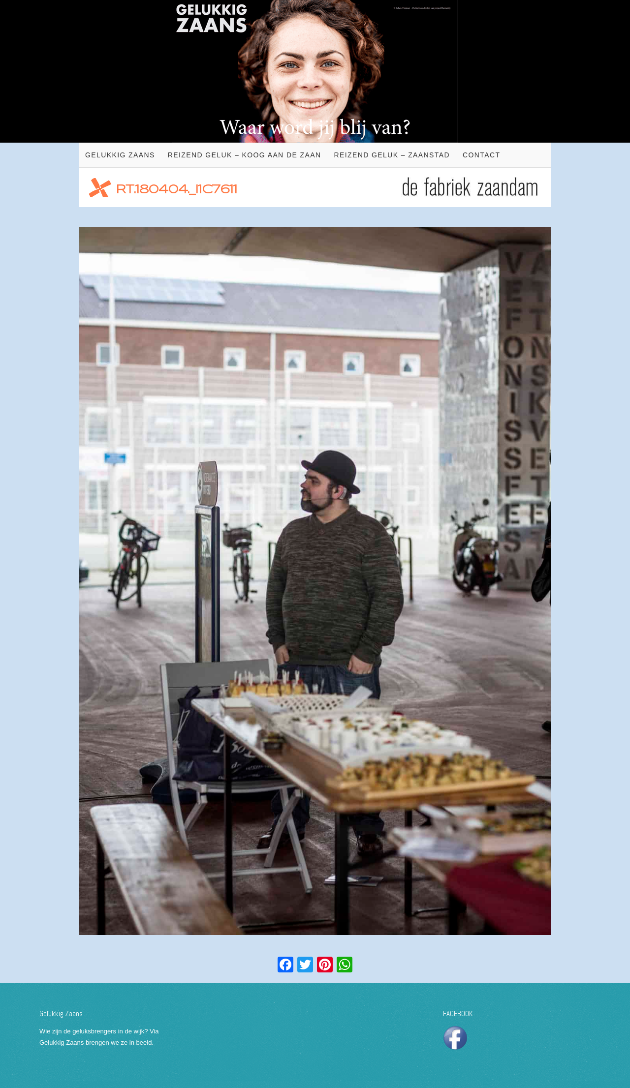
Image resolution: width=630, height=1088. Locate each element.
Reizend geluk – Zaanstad (392, 155)
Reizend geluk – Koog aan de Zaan (244, 155)
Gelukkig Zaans (120, 155)
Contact (481, 155)
